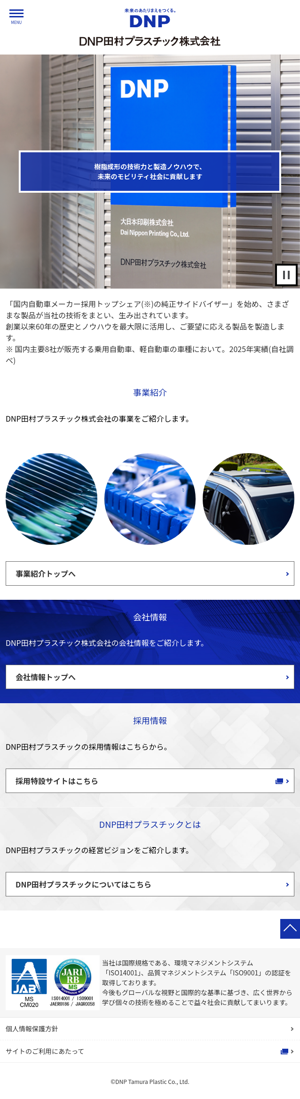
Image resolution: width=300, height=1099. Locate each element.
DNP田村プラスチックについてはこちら (83, 884)
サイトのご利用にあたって (45, 1051)
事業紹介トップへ (46, 573)
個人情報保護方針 (32, 1028)
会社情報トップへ (46, 677)
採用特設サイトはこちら (57, 780)
